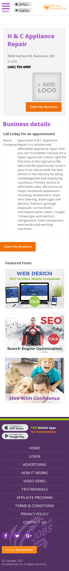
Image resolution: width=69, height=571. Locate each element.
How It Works (34, 472)
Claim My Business (44, 107)
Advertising (34, 464)
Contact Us (34, 522)
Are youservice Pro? (59, 6)
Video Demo (34, 480)
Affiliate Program (34, 497)
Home (34, 448)
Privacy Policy (34, 513)
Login (34, 456)
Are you (19, 550)
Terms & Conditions (34, 505)
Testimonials (34, 489)
